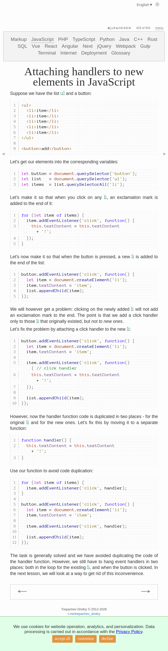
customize (86, 638)
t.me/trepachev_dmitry (84, 614)
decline (107, 638)
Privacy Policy (129, 631)
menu (159, 28)
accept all (62, 638)
